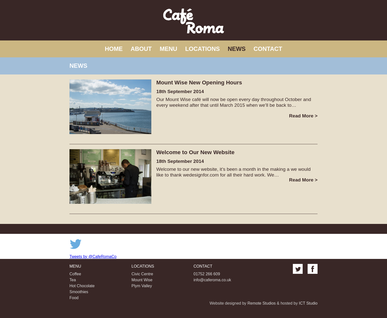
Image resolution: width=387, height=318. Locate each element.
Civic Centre (142, 274)
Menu (168, 48)
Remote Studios (261, 303)
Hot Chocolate (82, 286)
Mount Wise (141, 280)
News (237, 48)
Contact (268, 48)
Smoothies (78, 292)
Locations (202, 48)
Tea (72, 280)
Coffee (75, 274)
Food (73, 298)
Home (114, 48)
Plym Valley (141, 286)
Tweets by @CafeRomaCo (93, 256)
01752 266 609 (207, 274)
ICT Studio (308, 303)
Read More (303, 115)
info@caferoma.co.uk (212, 280)
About (141, 48)
